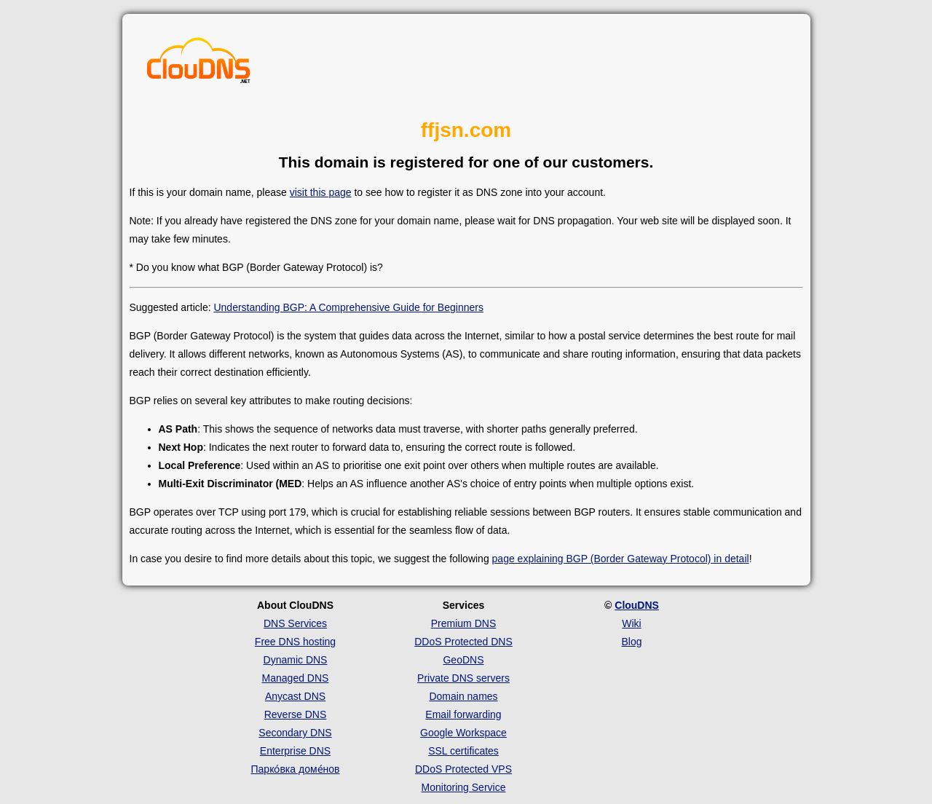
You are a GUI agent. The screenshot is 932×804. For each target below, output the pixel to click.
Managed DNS (295, 678)
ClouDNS (637, 605)
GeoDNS (463, 660)
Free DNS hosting (295, 641)
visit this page (321, 192)
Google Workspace (463, 732)
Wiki (631, 623)
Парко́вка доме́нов (295, 769)
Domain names (463, 696)
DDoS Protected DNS (463, 641)
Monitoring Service (464, 787)
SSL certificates (463, 751)
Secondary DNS (294, 732)
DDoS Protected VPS (463, 769)
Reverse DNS (295, 714)
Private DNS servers (463, 678)
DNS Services (295, 623)
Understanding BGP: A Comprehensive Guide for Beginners (348, 307)
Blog (631, 641)
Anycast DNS (295, 696)
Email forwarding (463, 714)
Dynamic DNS (296, 660)
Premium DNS (463, 623)
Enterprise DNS (295, 751)
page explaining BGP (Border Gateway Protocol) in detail (620, 558)
